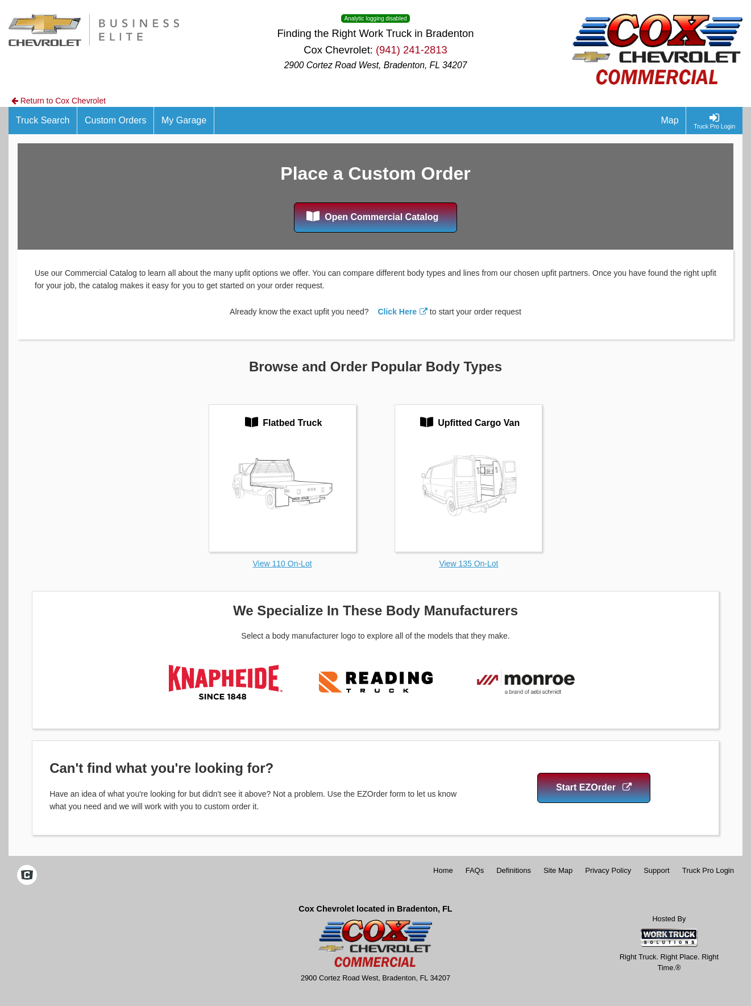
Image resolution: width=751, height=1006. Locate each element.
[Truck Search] (43, 120)
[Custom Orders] (115, 120)
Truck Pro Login (708, 870)
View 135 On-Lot (468, 563)
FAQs (475, 870)
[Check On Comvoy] (27, 875)
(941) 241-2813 (411, 50)
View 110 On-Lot (282, 563)
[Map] (670, 120)
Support (657, 870)
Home (443, 870)
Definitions (513, 870)
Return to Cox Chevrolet (58, 100)
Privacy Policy (608, 870)
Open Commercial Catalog (372, 216)
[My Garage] (184, 120)
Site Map (557, 870)
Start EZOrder (594, 787)
